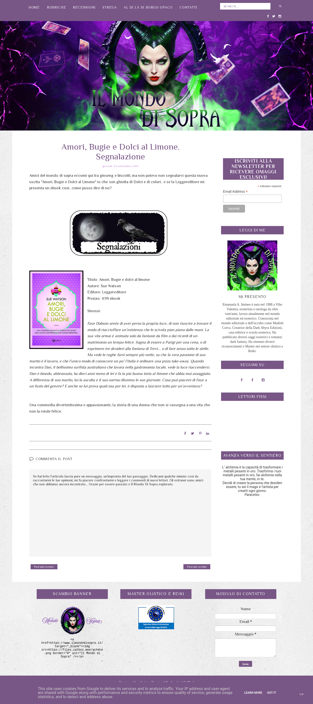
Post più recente (44, 566)
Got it (271, 692)
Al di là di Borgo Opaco (148, 7)
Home (34, 7)
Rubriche (56, 7)
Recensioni (84, 7)
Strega (109, 7)
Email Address (235, 191)
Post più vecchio (197, 566)
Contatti (188, 7)
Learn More (253, 692)
